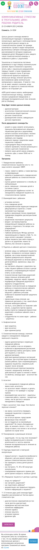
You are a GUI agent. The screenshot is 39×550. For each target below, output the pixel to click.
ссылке (6, 548)
